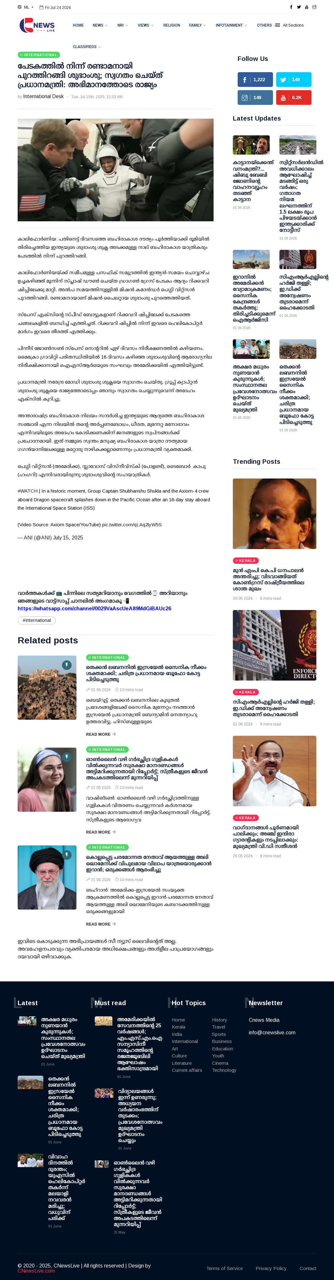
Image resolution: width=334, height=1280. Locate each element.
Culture (179, 1055)
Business (222, 1041)
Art (175, 1048)
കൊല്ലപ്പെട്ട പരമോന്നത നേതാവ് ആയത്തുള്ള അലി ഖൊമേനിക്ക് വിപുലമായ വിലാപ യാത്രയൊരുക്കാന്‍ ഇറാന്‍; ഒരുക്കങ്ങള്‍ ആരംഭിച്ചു (148, 863)
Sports (219, 1034)
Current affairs (187, 1070)
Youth (218, 1055)
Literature (182, 1063)
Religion (171, 25)
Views (143, 25)
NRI (121, 25)
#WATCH (28, 491)
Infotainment (229, 25)
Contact (308, 1268)
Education (222, 1048)
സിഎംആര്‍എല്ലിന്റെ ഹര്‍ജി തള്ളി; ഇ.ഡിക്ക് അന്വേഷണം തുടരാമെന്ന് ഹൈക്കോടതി (274, 708)
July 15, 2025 (68, 537)
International (185, 1041)
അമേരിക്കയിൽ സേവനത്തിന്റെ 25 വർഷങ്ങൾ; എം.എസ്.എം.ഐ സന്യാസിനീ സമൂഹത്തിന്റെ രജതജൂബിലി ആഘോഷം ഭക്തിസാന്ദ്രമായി (139, 1044)
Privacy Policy (271, 1268)
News (98, 25)
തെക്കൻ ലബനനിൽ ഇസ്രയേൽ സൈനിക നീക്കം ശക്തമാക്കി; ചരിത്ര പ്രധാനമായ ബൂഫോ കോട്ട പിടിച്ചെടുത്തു (146, 673)
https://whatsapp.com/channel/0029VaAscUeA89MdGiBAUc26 (94, 608)
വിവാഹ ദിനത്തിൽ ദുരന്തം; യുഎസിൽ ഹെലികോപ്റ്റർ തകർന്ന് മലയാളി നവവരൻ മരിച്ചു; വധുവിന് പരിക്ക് (66, 1187)
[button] (25, 7)
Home (78, 25)
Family (195, 25)
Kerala (178, 1027)
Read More (101, 734)
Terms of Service (224, 1268)
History (219, 1019)
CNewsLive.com (36, 1271)
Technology (224, 1070)
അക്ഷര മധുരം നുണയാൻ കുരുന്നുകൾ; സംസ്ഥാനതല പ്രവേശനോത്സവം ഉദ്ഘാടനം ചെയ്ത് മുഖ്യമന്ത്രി (63, 1038)
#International (37, 620)
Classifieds (85, 47)
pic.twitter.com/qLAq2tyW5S (132, 524)
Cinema (220, 1063)
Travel (218, 1027)
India (177, 1034)
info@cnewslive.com (272, 1032)
